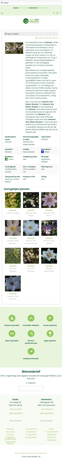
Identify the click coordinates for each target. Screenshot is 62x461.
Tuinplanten (30, 434)
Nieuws (10, 429)
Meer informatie (15, 413)
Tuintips (10, 434)
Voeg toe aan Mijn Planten (48, 38)
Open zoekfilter (12, 34)
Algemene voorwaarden (10, 438)
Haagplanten (31, 437)
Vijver (51, 429)
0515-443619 (44, 8)
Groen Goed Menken (10, 442)
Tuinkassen (31, 431)
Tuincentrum (31, 429)
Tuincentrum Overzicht (38, 453)
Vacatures (10, 431)
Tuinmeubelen (51, 431)
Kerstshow (51, 440)
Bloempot (51, 434)
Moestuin (51, 437)
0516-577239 (24, 8)
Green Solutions (21, 453)
